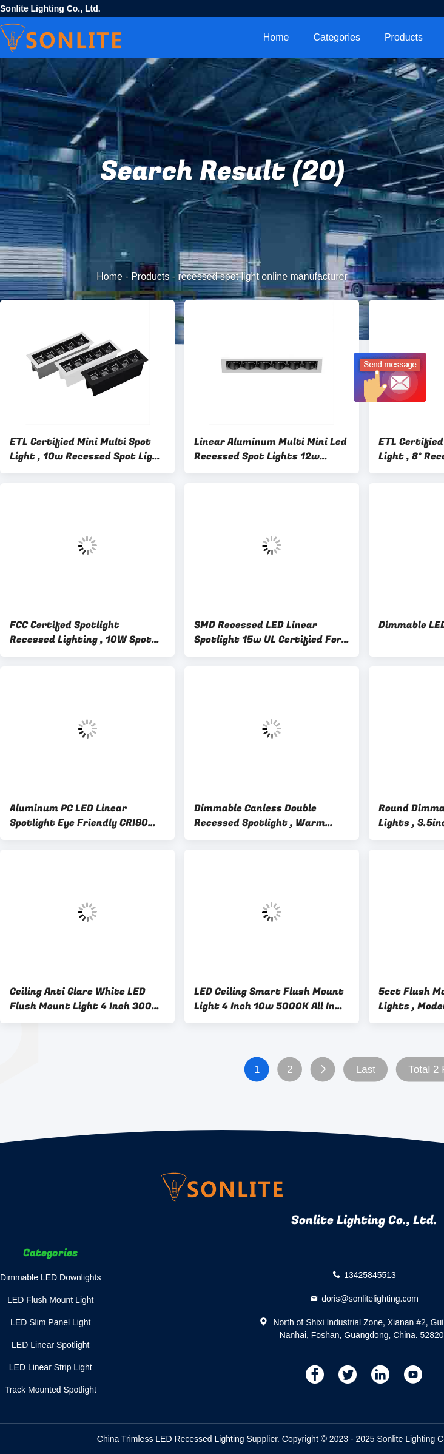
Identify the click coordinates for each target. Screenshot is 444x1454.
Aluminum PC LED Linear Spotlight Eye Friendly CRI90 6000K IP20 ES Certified (79, 815)
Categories (337, 37)
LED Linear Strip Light (50, 1367)
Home (276, 37)
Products (404, 37)
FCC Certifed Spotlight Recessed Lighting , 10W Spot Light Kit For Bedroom (81, 632)
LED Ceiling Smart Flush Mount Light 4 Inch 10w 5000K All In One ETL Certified (269, 998)
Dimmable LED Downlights (50, 1277)
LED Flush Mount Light (50, 1300)
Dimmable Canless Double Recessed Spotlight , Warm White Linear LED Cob (259, 815)
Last (365, 1069)
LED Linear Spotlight (50, 1345)
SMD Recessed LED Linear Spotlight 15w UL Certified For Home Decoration (267, 632)
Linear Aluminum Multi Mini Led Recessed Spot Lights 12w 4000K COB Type (270, 449)
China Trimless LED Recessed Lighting (170, 1439)
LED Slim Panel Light (50, 1322)
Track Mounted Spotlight (50, 1390)
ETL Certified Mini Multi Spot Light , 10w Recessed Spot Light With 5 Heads (87, 449)
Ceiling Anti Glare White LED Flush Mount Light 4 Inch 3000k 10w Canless (87, 998)
